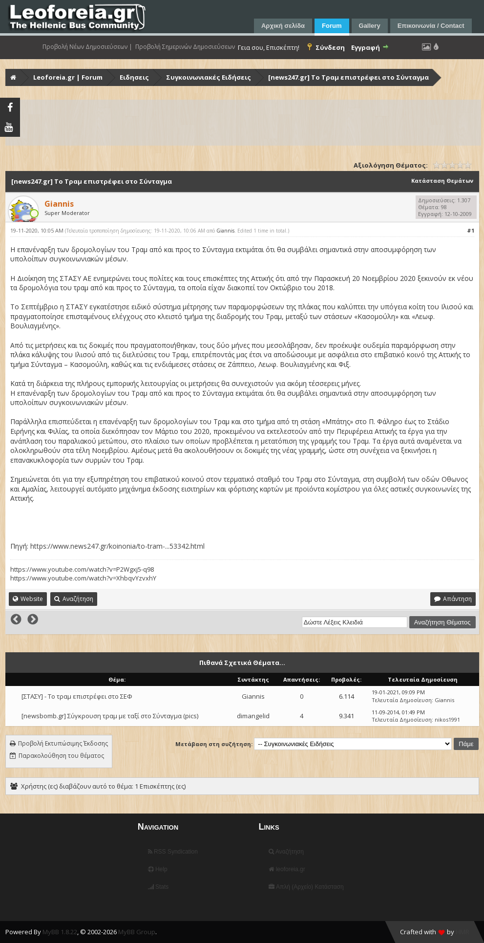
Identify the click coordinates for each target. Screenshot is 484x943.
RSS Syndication (173, 851)
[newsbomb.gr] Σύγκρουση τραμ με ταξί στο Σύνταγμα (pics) (109, 715)
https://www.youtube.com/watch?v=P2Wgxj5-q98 (82, 569)
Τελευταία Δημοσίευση (402, 700)
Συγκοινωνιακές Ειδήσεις (208, 77)
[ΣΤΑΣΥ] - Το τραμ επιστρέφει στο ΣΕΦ (76, 696)
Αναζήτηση (286, 851)
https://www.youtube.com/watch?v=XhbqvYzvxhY (83, 578)
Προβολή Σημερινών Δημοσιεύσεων (185, 47)
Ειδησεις (134, 77)
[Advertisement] (243, 123)
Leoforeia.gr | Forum (68, 77)
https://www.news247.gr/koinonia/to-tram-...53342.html (117, 546)
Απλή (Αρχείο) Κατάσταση (306, 886)
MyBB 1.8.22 (59, 931)
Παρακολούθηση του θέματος (61, 755)
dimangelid (253, 715)
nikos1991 (447, 719)
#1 (470, 230)
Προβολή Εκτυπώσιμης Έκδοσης (63, 743)
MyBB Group (136, 931)
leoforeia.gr (287, 869)
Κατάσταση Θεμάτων (442, 180)
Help (158, 869)
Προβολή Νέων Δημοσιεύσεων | (87, 47)
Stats (158, 886)
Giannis (225, 230)
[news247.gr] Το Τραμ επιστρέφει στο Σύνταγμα (348, 77)
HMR (462, 931)
